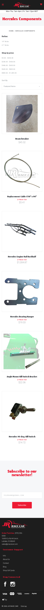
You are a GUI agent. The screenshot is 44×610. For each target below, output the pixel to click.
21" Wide (5, 45)
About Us (6, 559)
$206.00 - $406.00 (8, 62)
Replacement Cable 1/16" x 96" (22, 197)
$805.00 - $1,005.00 (9, 73)
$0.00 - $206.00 (7, 58)
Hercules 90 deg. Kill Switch (22, 437)
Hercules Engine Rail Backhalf (22, 257)
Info (4, 556)
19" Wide (5, 41)
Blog (4, 567)
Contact (6, 563)
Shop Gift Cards (9, 570)
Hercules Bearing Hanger (22, 317)
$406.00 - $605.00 (8, 65)
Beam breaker (22, 139)
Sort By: (5, 80)
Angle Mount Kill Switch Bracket (22, 377)
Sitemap (24, 606)
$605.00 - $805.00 (8, 69)
